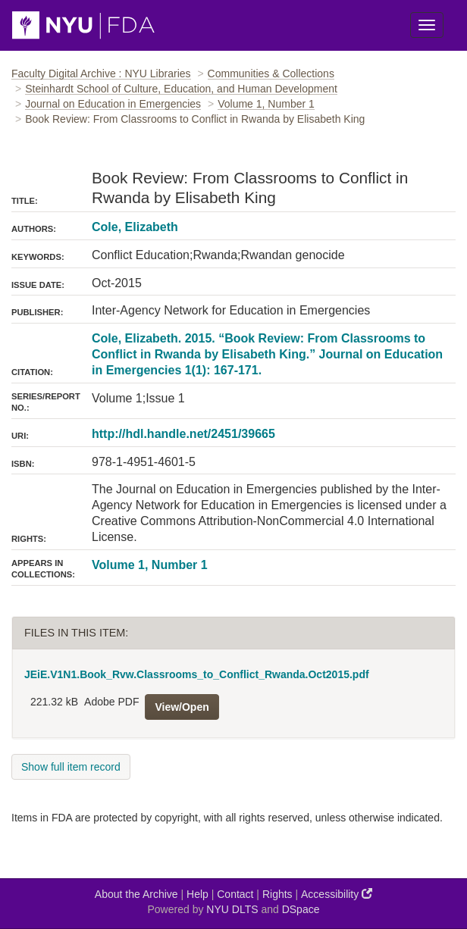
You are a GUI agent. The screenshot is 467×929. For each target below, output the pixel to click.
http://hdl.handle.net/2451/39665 (183, 433)
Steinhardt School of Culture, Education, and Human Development (181, 89)
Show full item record (71, 767)
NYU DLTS (232, 909)
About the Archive (136, 894)
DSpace (301, 909)
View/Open (181, 707)
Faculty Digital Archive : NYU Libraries (101, 73)
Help (197, 894)
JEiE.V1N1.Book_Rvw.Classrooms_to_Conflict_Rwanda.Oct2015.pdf (196, 674)
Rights (277, 894)
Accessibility (336, 893)
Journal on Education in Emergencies (113, 104)
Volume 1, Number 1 (266, 104)
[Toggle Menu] (426, 25)
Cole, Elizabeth (135, 227)
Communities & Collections (271, 73)
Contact (235, 894)
